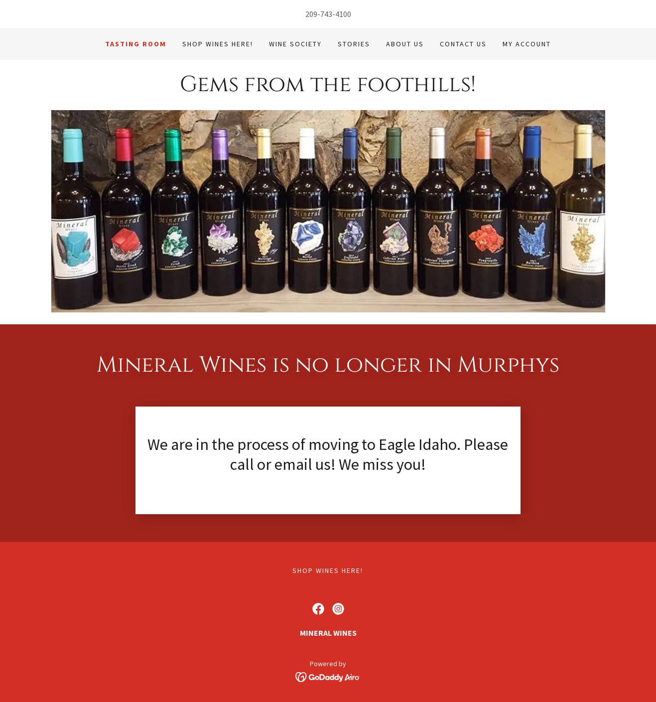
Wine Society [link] (295, 43)
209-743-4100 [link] (328, 14)
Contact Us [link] (463, 43)
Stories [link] (354, 43)
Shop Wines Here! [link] (217, 43)
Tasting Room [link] (135, 43)
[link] (328, 88)
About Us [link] (405, 43)
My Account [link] (527, 43)
